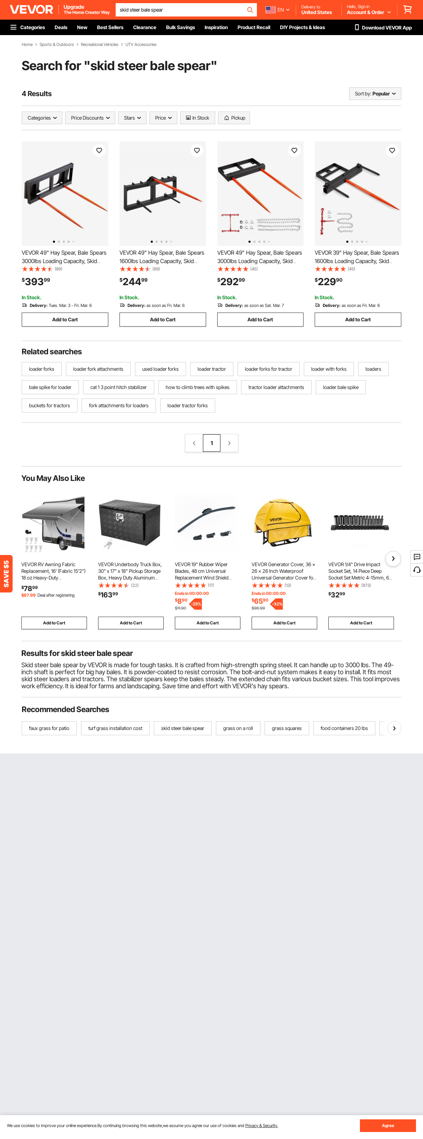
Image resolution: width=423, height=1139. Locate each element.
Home (27, 44)
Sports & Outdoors (57, 44)
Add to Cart (65, 319)
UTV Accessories (141, 44)
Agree (388, 1125)
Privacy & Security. (261, 1125)
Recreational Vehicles (99, 44)
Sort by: (363, 93)
